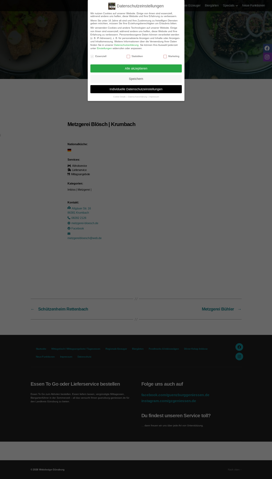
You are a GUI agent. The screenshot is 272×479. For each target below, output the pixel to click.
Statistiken (135, 56)
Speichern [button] (136, 79)
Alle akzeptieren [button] (136, 68)
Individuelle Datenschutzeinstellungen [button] (136, 89)
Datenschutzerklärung (126, 45)
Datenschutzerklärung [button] (138, 96)
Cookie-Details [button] (119, 96)
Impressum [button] (154, 96)
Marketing (171, 56)
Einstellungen (104, 48)
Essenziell (98, 56)
